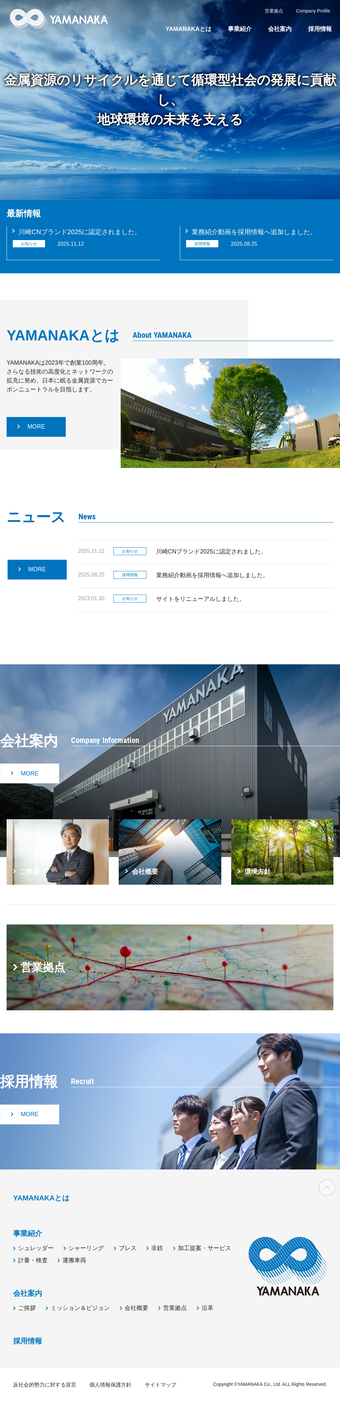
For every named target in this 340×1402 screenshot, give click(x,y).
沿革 (207, 1308)
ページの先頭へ (327, 1187)
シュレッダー (36, 1248)
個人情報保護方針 (110, 1385)
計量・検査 (33, 1260)
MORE (36, 426)
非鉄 (157, 1248)
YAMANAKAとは (188, 29)
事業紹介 (240, 29)
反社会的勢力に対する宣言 (44, 1385)
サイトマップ (160, 1385)
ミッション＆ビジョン (80, 1308)
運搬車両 (74, 1260)
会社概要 (145, 871)
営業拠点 (42, 967)
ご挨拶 (29, 871)
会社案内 (280, 29)
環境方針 (257, 871)
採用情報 (320, 29)
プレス (127, 1248)
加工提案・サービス (204, 1248)
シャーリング (86, 1248)
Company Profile (313, 10)
